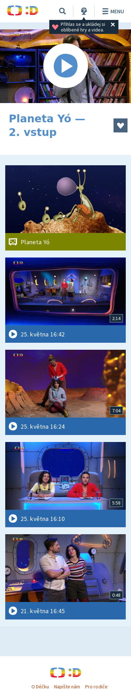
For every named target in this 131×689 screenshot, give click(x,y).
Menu (112, 11)
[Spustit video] (65, 66)
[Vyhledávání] (62, 11)
